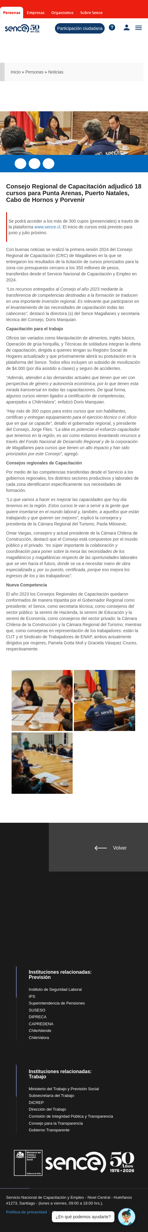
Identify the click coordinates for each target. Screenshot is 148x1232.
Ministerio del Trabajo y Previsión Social (64, 1089)
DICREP (36, 1102)
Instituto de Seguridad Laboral (55, 989)
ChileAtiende (40, 1030)
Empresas (36, 12)
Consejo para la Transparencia (56, 1123)
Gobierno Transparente (49, 1130)
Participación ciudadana (80, 28)
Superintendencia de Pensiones (57, 1003)
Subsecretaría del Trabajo (51, 1095)
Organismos (62, 12)
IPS (32, 996)
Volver (120, 848)
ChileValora (39, 1037)
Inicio (16, 72)
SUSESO (37, 1010)
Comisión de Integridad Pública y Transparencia (71, 1116)
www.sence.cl (47, 226)
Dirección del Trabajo (47, 1109)
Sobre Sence (91, 12)
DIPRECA (37, 1017)
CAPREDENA (41, 1024)
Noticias (55, 72)
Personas (11, 12)
